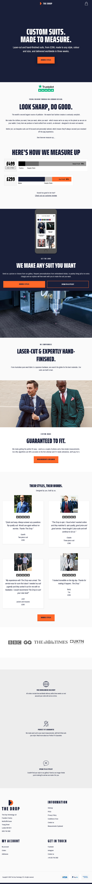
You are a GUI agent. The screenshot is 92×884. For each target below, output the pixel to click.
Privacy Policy (52, 815)
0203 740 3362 (6, 831)
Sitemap (50, 808)
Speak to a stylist (68, 284)
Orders (4, 850)
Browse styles (46, 60)
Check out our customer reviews (46, 196)
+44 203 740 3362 (53, 858)
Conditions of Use (53, 819)
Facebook (51, 847)
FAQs (49, 812)
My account (5, 847)
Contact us (51, 822)
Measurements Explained (46, 459)
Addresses (5, 854)
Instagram (51, 850)
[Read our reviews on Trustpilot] (46, 88)
